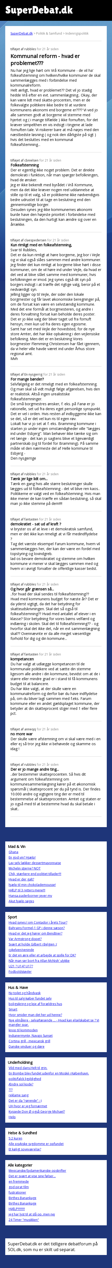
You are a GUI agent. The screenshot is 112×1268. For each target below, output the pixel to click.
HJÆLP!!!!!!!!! (17, 1209)
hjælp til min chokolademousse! (32, 885)
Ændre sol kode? (21, 1084)
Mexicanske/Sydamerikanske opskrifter (37, 1170)
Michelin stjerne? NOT (25, 868)
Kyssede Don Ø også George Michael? (37, 1111)
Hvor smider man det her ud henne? (35, 1015)
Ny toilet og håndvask (25, 993)
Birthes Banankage (22, 1198)
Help (12, 1117)
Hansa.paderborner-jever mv (30, 895)
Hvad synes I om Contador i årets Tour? (38, 922)
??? (11, 1089)
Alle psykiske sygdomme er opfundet (36, 1144)
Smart (13, 1009)
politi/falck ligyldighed (25, 1079)
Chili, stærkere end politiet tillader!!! (35, 874)
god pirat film (19, 1187)
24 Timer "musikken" (24, 1220)
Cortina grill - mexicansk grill (29, 1041)
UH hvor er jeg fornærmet (28, 1106)
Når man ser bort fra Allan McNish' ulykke (39, 960)
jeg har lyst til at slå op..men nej (32, 1214)
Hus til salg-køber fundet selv (30, 998)
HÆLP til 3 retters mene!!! (27, 890)
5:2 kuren (15, 1138)
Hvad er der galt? (21, 879)
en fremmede (19, 1181)
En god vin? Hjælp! (22, 857)
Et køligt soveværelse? (25, 1149)
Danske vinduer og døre (26, 1046)
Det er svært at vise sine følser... (32, 1176)
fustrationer (17, 1192)
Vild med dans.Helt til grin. (28, 1068)
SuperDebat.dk (21, 33)
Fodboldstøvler (20, 971)
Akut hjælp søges (21, 901)
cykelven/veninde (21, 950)
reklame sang (19, 1095)
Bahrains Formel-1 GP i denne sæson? (37, 928)
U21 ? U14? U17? (21, 966)
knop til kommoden (23, 1030)
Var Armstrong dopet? (25, 939)
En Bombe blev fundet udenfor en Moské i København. (49, 1073)
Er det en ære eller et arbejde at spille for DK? (42, 955)
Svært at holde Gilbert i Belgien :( (33, 944)
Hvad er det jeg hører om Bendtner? (35, 933)
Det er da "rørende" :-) (25, 1100)
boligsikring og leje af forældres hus (35, 1004)
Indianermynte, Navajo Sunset (31, 1035)
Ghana (13, 852)
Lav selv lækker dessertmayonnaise (35, 863)
